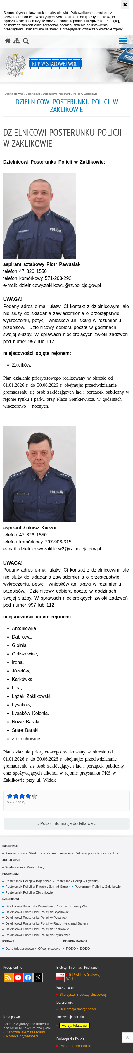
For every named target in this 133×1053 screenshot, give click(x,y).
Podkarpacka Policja (75, 1046)
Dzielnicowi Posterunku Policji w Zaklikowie (70, 93)
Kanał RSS (8, 977)
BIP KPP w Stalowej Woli (83, 977)
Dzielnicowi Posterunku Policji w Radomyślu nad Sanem (46, 923)
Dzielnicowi (33, 93)
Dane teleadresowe (19, 948)
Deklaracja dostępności (92, 853)
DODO (85, 948)
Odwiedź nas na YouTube (18, 977)
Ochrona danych (75, 941)
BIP (115, 853)
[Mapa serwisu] (16, 41)
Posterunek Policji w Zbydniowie (29, 892)
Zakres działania (58, 853)
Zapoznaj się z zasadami (25, 1032)
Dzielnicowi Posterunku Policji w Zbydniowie (37, 935)
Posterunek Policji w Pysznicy (77, 881)
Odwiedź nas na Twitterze (38, 977)
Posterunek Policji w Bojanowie (28, 881)
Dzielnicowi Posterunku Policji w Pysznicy (36, 917)
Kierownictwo (15, 853)
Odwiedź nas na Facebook (28, 977)
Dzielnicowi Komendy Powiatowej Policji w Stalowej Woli (46, 906)
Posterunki (10, 873)
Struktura (35, 853)
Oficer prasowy (49, 948)
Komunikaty (35, 867)
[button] (123, 41)
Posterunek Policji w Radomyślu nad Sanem (37, 886)
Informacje (10, 846)
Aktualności (11, 860)
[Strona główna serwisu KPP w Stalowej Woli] (8, 41)
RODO (71, 948)
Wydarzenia (14, 867)
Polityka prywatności (22, 1036)
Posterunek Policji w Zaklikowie (98, 886)
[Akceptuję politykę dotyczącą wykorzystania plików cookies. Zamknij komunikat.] (125, 4)
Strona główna (14, 93)
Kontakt (8, 941)
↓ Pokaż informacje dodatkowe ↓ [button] (66, 823)
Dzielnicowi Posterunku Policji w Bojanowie (37, 912)
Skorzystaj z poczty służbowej (82, 994)
